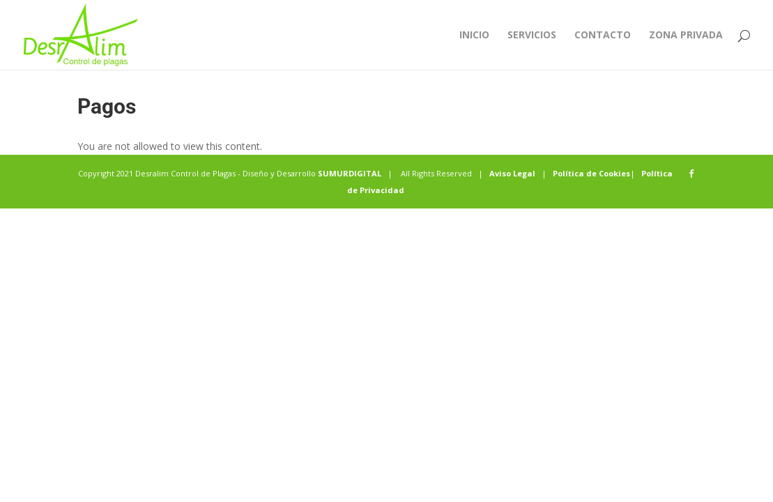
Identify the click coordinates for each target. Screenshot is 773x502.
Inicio (474, 35)
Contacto (602, 35)
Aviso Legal (512, 173)
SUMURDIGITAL (349, 173)
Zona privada (686, 35)
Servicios (531, 35)
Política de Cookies (591, 173)
